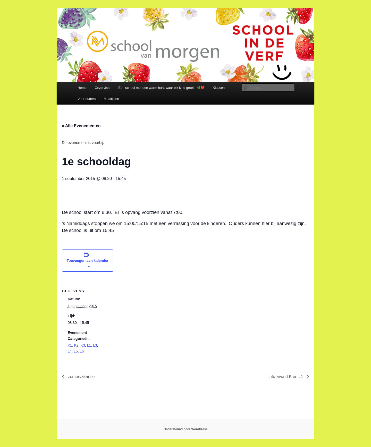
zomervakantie (81, 376)
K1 (70, 345)
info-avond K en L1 (286, 376)
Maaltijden (111, 99)
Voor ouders (87, 99)
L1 (89, 345)
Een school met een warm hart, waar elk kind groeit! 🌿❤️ (162, 88)
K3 (83, 345)
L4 (70, 351)
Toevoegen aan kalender (87, 261)
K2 (76, 345)
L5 (76, 351)
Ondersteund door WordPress (185, 429)
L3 (95, 345)
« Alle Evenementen (81, 126)
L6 (82, 351)
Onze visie (102, 88)
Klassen (219, 88)
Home (82, 88)
